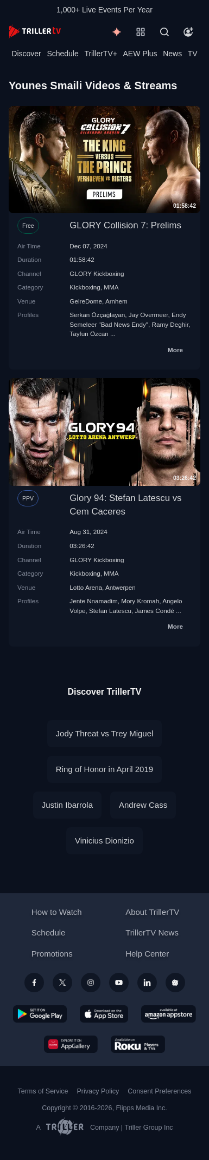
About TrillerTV (152, 912)
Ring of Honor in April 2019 (104, 769)
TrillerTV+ (100, 53)
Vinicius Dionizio (104, 840)
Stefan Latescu (110, 610)
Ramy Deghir (170, 324)
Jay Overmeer (148, 314)
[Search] (164, 32)
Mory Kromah (140, 600)
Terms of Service (43, 1091)
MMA (111, 287)
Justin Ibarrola (67, 804)
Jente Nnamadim (93, 600)
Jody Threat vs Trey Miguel (105, 733)
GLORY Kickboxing (96, 273)
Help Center (147, 953)
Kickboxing (84, 287)
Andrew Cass (143, 804)
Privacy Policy (98, 1091)
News (172, 53)
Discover (26, 53)
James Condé (154, 610)
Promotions (52, 953)
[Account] (188, 32)
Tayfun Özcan (88, 333)
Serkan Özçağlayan (97, 314)
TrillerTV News (152, 932)
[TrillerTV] (35, 31)
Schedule (62, 53)
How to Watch (56, 912)
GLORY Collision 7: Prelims (125, 225)
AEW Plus (140, 53)
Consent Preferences (159, 1091)
